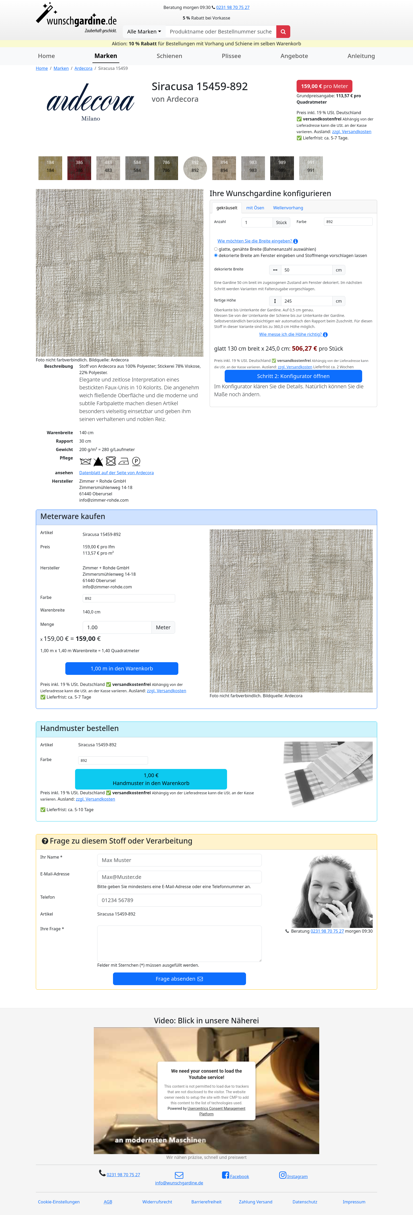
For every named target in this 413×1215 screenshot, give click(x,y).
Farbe (301, 221)
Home (46, 56)
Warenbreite (52, 610)
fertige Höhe (225, 300)
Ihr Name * (51, 857)
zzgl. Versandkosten (351, 131)
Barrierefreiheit (206, 1202)
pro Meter (324, 86)
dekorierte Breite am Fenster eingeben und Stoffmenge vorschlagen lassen (290, 255)
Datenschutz (305, 1202)
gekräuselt (227, 208)
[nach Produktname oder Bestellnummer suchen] (221, 31)
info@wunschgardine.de (179, 1178)
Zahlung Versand (255, 1202)
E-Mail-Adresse (55, 874)
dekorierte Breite (228, 269)
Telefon (47, 897)
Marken (106, 56)
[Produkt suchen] (283, 31)
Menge (47, 624)
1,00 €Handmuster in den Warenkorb (151, 779)
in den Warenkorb (122, 668)
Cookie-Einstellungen (59, 1202)
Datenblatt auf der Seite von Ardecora (116, 473)
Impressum (354, 1202)
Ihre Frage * (52, 929)
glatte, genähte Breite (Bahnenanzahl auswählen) (265, 249)
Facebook (235, 1175)
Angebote (294, 56)
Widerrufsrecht (157, 1202)
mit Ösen (255, 208)
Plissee (231, 56)
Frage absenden (180, 978)
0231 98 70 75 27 (232, 7)
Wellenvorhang (288, 208)
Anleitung (361, 56)
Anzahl (220, 221)
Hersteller (50, 568)
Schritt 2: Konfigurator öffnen (293, 376)
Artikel (46, 532)
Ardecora (83, 68)
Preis (45, 547)
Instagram (293, 1175)
